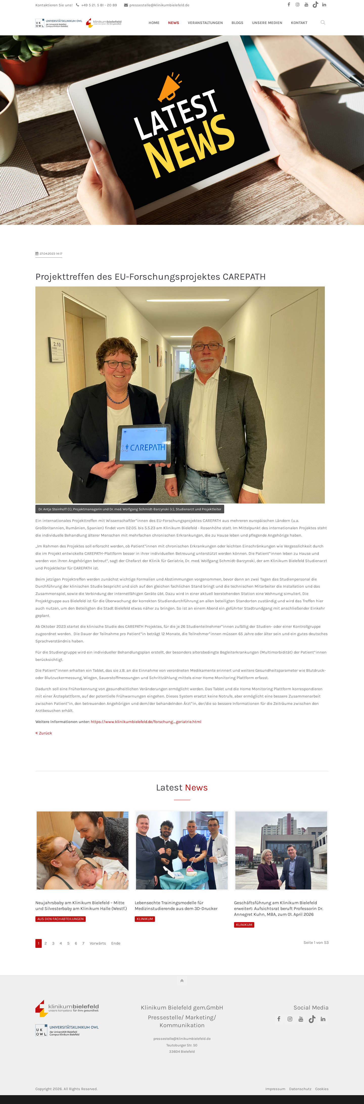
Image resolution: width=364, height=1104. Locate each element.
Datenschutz (300, 1089)
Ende (115, 943)
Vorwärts (98, 943)
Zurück (45, 733)
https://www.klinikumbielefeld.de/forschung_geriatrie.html (146, 721)
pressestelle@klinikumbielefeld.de (156, 5)
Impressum (275, 1089)
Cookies (322, 1089)
